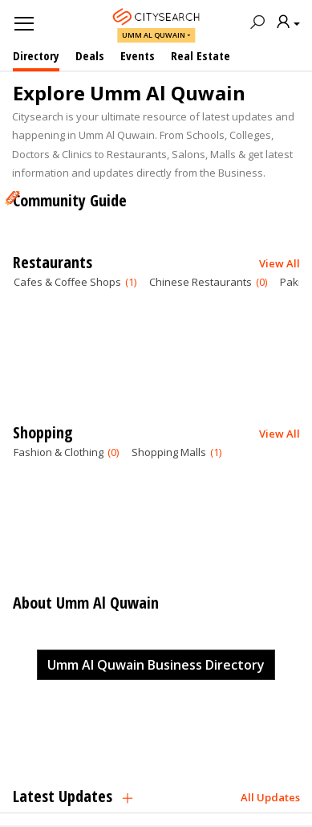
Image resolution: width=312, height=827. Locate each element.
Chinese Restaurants (208, 282)
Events (137, 55)
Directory (36, 55)
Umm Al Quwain (153, 35)
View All (279, 262)
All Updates (270, 796)
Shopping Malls (176, 452)
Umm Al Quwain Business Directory (156, 665)
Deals (89, 55)
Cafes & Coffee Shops (75, 282)
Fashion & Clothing (66, 452)
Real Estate (200, 55)
